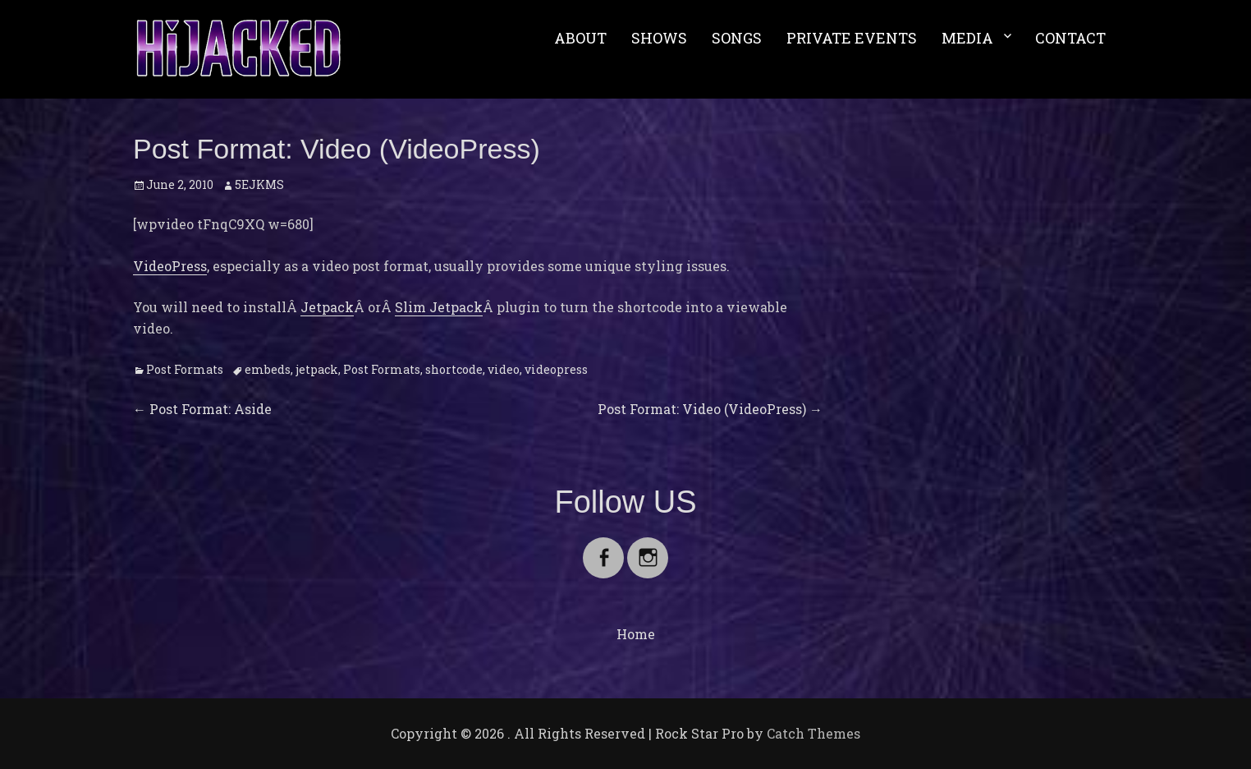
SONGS (737, 38)
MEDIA (967, 38)
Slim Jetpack (439, 306)
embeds (268, 369)
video (504, 369)
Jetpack (327, 306)
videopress (556, 369)
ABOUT (580, 38)
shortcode (454, 369)
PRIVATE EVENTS (851, 38)
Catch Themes (813, 733)
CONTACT (1070, 38)
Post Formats (184, 369)
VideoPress (170, 265)
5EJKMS (259, 184)
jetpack (317, 369)
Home (635, 633)
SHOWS (659, 38)
